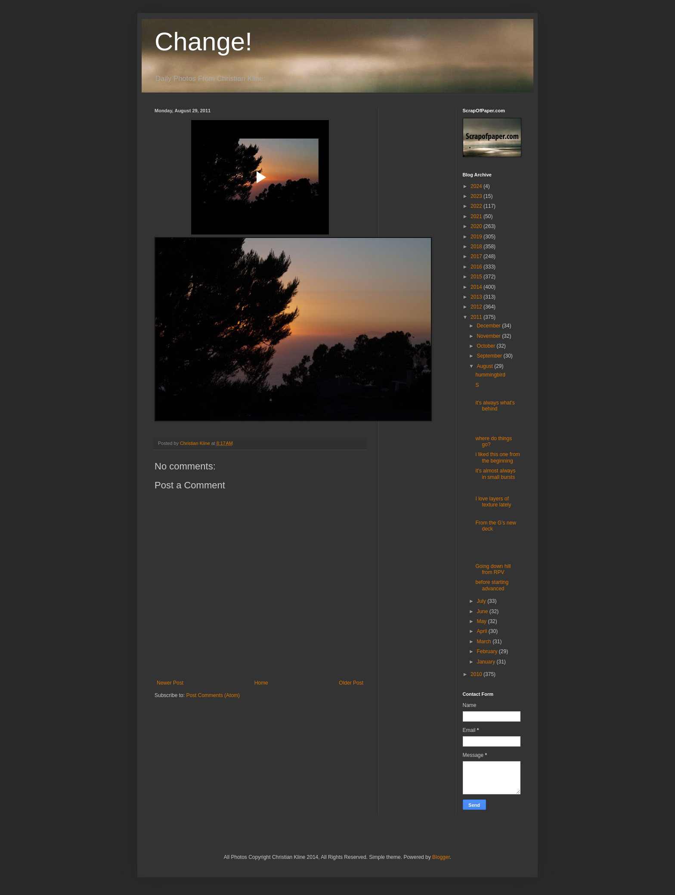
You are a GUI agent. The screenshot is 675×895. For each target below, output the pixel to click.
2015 (477, 277)
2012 (477, 307)
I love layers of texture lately (493, 502)
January (486, 662)
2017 (477, 256)
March (484, 642)
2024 (477, 186)
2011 (477, 317)
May (482, 621)
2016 (477, 267)
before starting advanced (491, 585)
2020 (477, 226)
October (486, 346)
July (482, 601)
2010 (477, 674)
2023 (477, 196)
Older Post (351, 683)
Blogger (441, 857)
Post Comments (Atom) (213, 695)
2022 (477, 206)
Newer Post (170, 683)
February (488, 651)
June (483, 611)
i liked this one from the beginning (497, 457)
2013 (477, 297)
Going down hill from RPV (493, 569)
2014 (477, 287)
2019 (477, 237)
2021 (477, 216)
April (482, 631)
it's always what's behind (494, 406)
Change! (203, 41)
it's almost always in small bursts (495, 474)
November (489, 336)
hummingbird (490, 375)
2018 (477, 247)
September (490, 356)
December (489, 326)
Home (261, 683)
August (485, 366)
